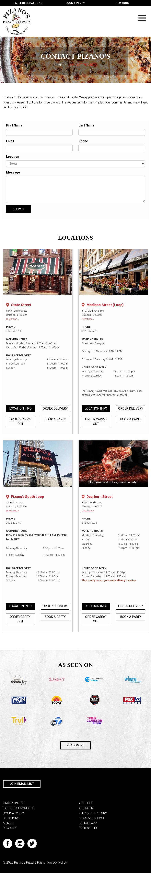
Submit (18, 209)
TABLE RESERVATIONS (27, 3)
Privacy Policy (57, 862)
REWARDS (122, 3)
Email (10, 141)
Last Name (86, 125)
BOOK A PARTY (75, 3)
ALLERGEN (85, 808)
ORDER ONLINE (13, 803)
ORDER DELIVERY (55, 408)
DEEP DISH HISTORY (92, 813)
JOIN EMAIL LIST (21, 784)
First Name (14, 125)
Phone (83, 141)
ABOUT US (85, 803)
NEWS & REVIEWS (91, 818)
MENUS (8, 823)
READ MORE (75, 745)
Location (12, 157)
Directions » (12, 318)
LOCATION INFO (20, 408)
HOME (57, 65)
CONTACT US (87, 828)
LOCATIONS (11, 818)
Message (13, 172)
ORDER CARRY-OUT (20, 421)
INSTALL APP (87, 823)
